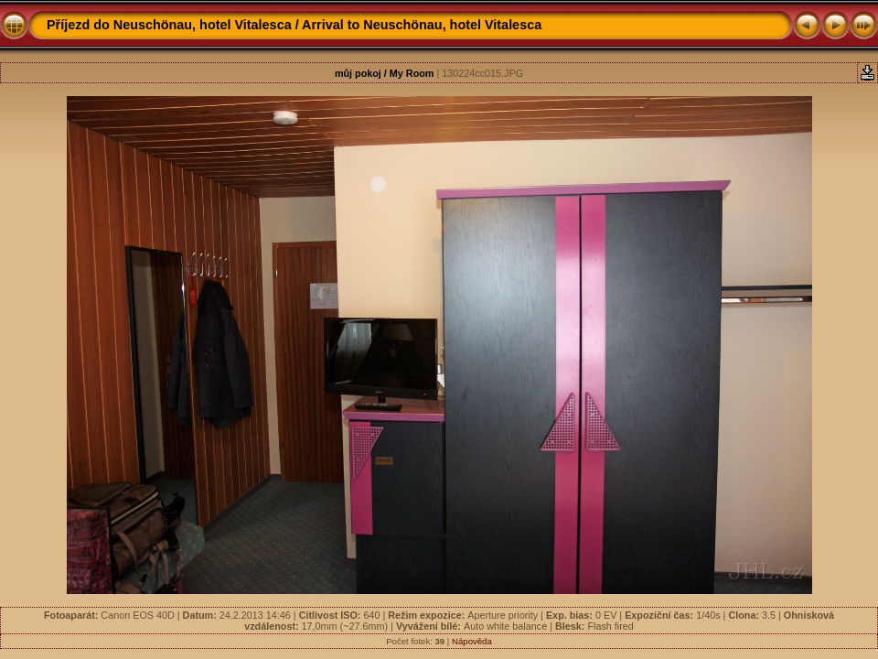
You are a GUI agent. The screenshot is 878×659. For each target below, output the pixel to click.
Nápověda (472, 641)
